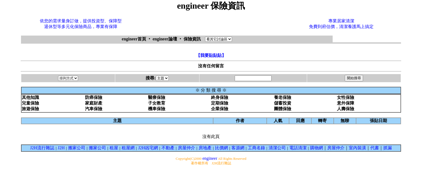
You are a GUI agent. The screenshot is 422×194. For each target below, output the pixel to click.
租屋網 (128, 148)
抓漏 (387, 148)
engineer (209, 158)
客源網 (237, 148)
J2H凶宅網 (148, 148)
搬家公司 (76, 148)
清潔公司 (277, 148)
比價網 (221, 148)
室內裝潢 (357, 148)
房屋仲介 (186, 148)
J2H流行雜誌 (42, 148)
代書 (374, 148)
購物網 (316, 148)
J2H (61, 148)
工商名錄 (256, 148)
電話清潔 (298, 148)
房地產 (205, 148)
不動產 (167, 148)
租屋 (114, 148)
